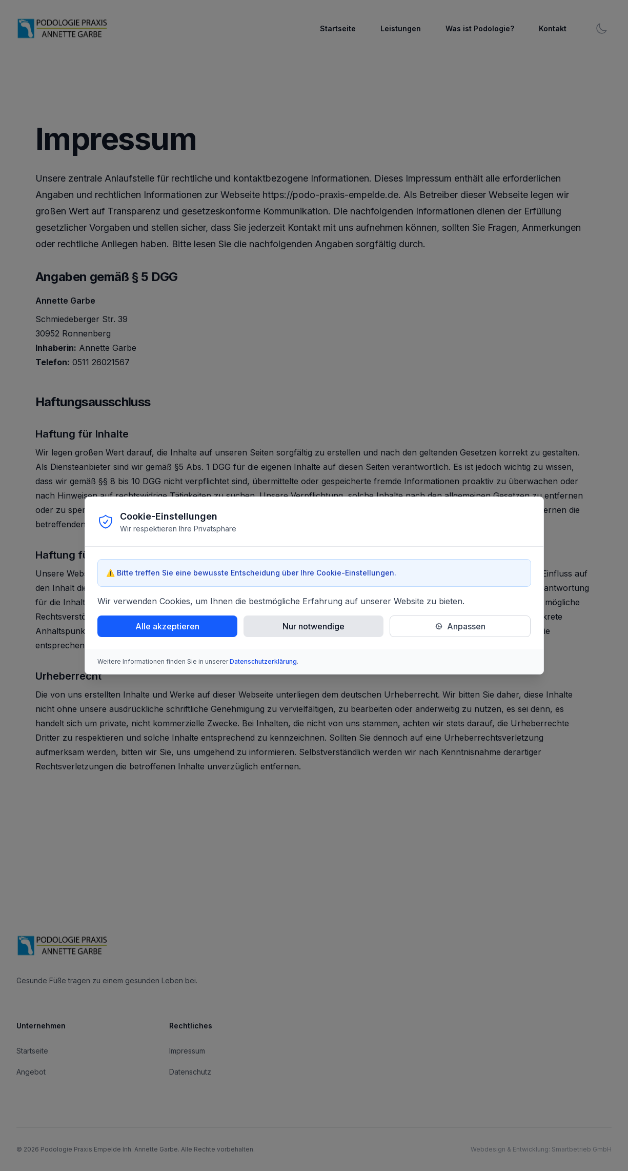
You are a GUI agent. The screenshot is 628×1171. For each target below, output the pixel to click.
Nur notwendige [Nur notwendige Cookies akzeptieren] (313, 626)
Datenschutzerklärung (263, 661)
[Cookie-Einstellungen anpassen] (460, 626)
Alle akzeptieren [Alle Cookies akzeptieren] (167, 626)
